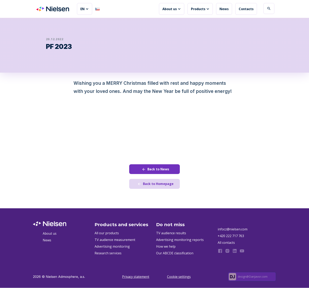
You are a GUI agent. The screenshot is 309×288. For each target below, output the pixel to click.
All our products (107, 233)
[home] (52, 9)
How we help (166, 246)
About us (49, 233)
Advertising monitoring (112, 246)
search (269, 8)
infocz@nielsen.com (232, 229)
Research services (108, 253)
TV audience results (171, 233)
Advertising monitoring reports (180, 240)
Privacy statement (135, 277)
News (224, 9)
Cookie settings (179, 277)
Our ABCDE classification (174, 253)
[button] (84, 9)
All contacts (226, 243)
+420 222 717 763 (231, 236)
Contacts (246, 9)
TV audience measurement (115, 240)
